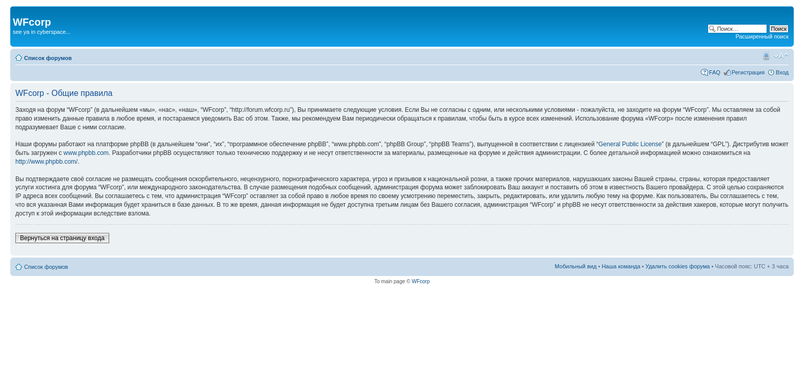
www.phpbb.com (86, 152)
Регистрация (748, 72)
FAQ (714, 72)
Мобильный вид (765, 56)
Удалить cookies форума (678, 266)
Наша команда (620, 266)
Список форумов (48, 58)
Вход (782, 72)
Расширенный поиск (762, 36)
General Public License (629, 144)
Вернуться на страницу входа (62, 238)
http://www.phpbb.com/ (46, 161)
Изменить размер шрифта (781, 56)
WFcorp (421, 281)
